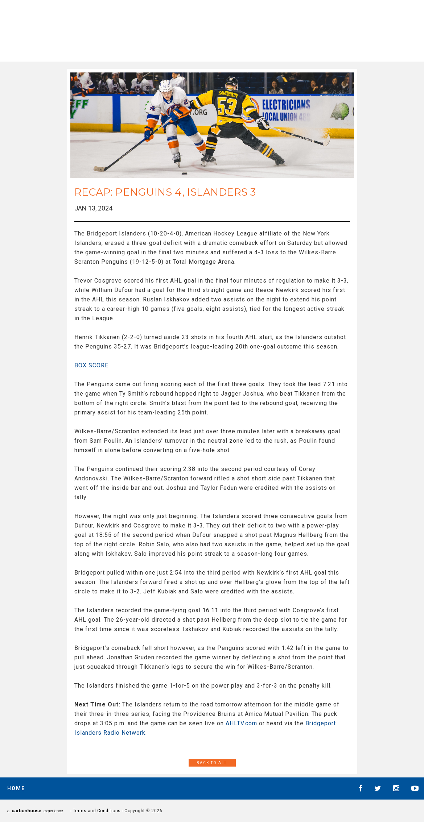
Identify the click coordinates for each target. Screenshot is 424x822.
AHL (207, 29)
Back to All (212, 763)
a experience (35, 810)
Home (16, 788)
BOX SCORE (91, 365)
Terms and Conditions (97, 810)
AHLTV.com (241, 723)
